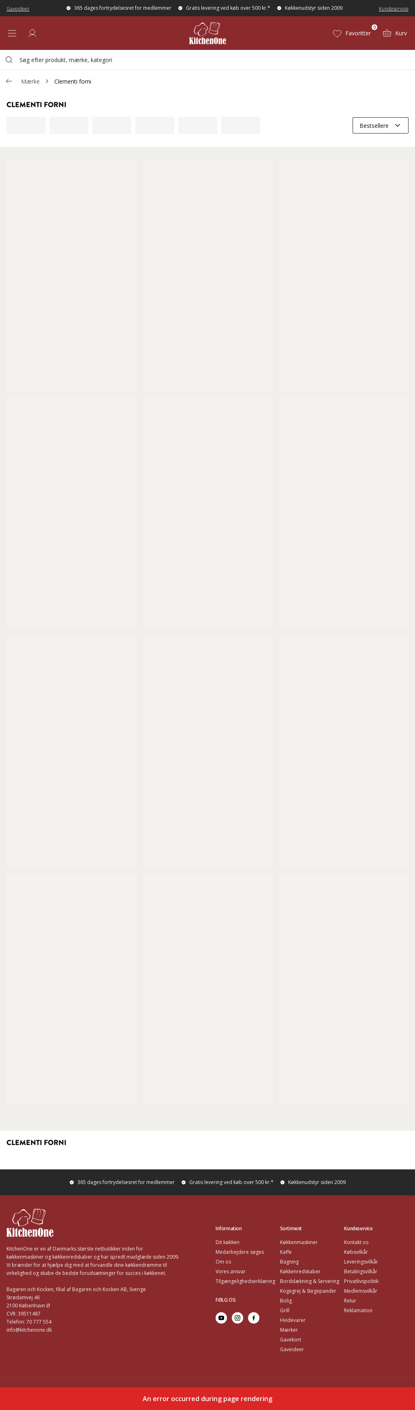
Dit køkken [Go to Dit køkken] (228, 1242)
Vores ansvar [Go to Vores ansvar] (231, 1271)
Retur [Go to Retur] (350, 1300)
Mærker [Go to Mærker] (289, 1329)
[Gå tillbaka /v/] (9, 81)
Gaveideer (18, 8)
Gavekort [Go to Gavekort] (290, 1339)
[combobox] (207, 59)
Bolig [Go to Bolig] (286, 1300)
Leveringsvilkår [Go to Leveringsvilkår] (361, 1261)
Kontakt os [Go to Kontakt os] (356, 1242)
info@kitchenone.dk (29, 1329)
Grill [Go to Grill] (284, 1310)
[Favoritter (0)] (351, 33)
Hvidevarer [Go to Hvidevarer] (293, 1320)
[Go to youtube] (221, 1318)
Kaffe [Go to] (286, 1252)
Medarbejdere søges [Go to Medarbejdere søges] (240, 1252)
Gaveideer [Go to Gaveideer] (292, 1349)
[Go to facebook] (253, 1318)
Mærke (30, 81)
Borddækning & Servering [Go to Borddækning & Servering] (309, 1281)
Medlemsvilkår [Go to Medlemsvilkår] (360, 1290)
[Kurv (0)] (394, 33)
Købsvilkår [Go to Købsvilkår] (356, 1252)
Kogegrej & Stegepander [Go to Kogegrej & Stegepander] (308, 1290)
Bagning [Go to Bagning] (289, 1261)
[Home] (207, 33)
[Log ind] (32, 33)
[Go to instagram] (237, 1318)
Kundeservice (394, 8)
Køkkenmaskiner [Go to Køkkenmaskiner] (299, 1242)
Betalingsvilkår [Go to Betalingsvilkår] (360, 1271)
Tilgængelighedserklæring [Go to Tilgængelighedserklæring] (245, 1281)
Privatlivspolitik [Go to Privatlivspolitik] (361, 1281)
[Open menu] (12, 33)
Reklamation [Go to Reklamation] (358, 1310)
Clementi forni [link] (72, 81)
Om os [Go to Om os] (223, 1261)
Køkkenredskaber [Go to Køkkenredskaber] (300, 1271)
